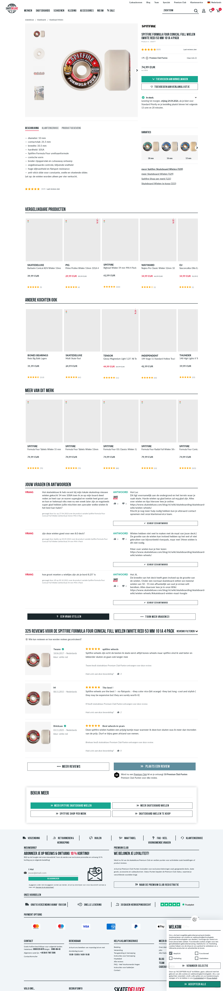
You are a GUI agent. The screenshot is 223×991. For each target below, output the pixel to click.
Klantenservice (192, 838)
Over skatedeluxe (166, 947)
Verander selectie (194, 965)
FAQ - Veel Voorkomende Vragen (127, 964)
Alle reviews (118, 961)
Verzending (31, 838)
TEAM (161, 963)
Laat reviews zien (190, 49)
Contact (117, 970)
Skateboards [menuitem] (43, 10)
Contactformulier (30, 956)
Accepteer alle (195, 984)
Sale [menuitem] (111, 10)
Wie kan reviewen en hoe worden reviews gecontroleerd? (53, 639)
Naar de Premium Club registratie (156, 884)
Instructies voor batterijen (124, 967)
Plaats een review (154, 766)
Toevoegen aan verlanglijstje (170, 86)
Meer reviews (68, 767)
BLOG (161, 959)
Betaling (117, 947)
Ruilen (95, 838)
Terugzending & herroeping (124, 953)
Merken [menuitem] (28, 10)
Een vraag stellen (68, 616)
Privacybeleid (212, 978)
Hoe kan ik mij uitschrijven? (45, 887)
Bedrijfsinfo (75, 988)
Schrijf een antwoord (155, 523)
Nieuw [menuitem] (100, 10)
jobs (160, 950)
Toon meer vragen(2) (154, 616)
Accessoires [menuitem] (87, 10)
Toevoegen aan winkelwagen (169, 79)
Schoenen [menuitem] (59, 10)
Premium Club (140, 774)
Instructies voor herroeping (124, 956)
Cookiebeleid (198, 978)
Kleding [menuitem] (72, 10)
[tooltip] (196, 58)
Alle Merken (163, 953)
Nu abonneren (53, 879)
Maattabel (127, 838)
